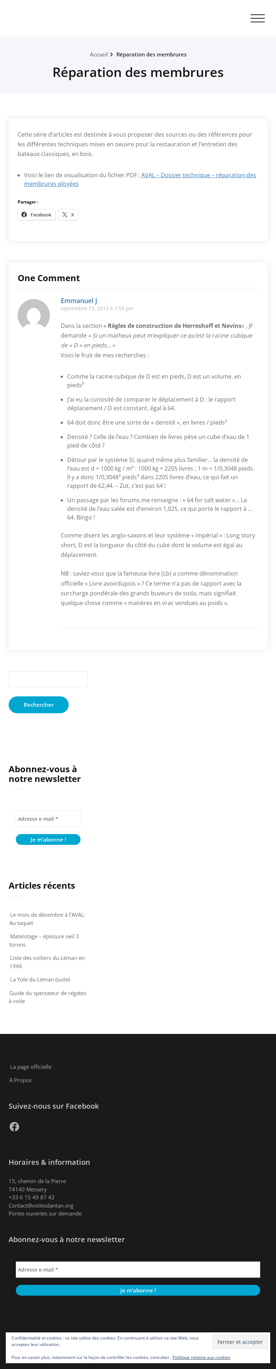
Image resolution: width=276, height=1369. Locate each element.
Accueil (99, 54)
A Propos (20, 1080)
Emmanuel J (79, 300)
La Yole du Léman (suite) (40, 979)
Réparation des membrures (151, 54)
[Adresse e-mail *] (48, 819)
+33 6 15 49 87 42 (32, 1197)
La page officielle (30, 1066)
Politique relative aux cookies (201, 1357)
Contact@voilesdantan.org (41, 1205)
